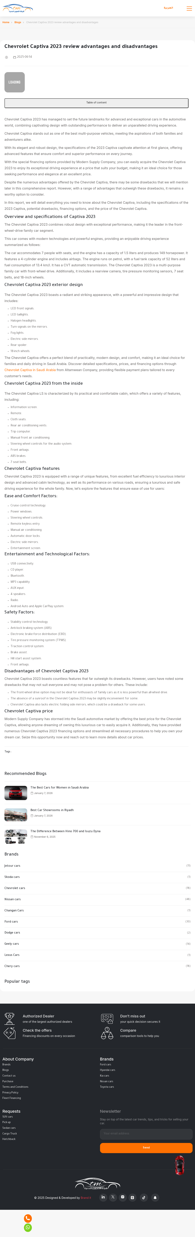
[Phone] (28, 1218)
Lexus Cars (11, 955)
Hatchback (8, 1139)
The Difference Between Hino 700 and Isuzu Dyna (65, 831)
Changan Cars (14, 911)
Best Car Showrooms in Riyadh (52, 810)
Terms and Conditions (15, 1087)
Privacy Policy (10, 1093)
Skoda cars (12, 877)
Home (5, 22)
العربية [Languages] (168, 8)
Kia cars (104, 1076)
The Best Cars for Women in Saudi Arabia (59, 788)
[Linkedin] (103, 1198)
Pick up (6, 1122)
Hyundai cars (107, 1070)
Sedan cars (9, 1128)
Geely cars (11, 944)
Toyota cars (107, 1087)
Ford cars (11, 922)
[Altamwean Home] (17, 8)
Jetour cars (12, 866)
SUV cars (7, 1117)
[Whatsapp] (28, 1227)
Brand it (86, 1197)
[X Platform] (113, 1198)
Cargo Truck (9, 1134)
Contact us (9, 1076)
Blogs (18, 22)
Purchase (7, 1081)
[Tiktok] (144, 1198)
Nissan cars (12, 899)
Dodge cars (12, 933)
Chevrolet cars (14, 888)
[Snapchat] (155, 1198)
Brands (6, 1065)
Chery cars (12, 966)
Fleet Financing (11, 1098)
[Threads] (132, 1198)
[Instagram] (123, 1198)
